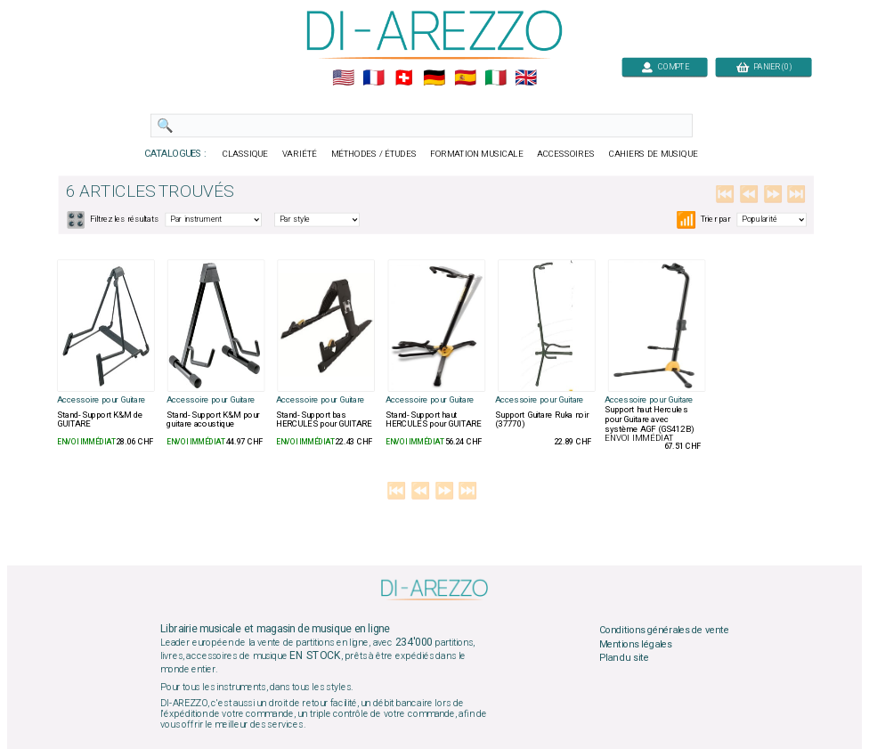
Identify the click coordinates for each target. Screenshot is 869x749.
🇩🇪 (434, 78)
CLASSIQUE (246, 154)
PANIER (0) (764, 66)
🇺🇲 (343, 78)
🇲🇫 (373, 78)
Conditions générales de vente (664, 630)
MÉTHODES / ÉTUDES (374, 154)
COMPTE (665, 66)
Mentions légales (635, 644)
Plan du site (624, 658)
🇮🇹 (495, 78)
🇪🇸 (465, 78)
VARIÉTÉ (299, 154)
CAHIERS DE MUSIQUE (653, 154)
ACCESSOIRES (566, 154)
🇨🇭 (404, 78)
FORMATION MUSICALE (476, 154)
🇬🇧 (526, 78)
